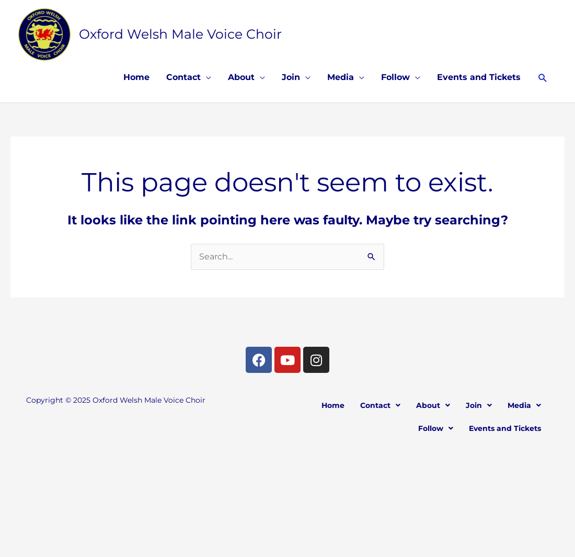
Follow (395, 77)
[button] (542, 77)
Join (291, 77)
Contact (183, 77)
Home (136, 77)
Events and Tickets (479, 77)
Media (340, 77)
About (241, 77)
